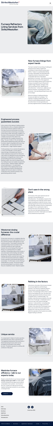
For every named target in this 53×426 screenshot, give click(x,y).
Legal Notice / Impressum (28, 423)
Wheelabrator (4, 417)
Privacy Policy (46, 423)
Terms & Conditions (6, 423)
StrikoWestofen (5, 415)
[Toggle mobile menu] (50, 3)
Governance (16, 423)
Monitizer (3, 411)
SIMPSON (3, 413)
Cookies (38, 423)
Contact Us (7, 393)
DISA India (3, 409)
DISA (2, 406)
